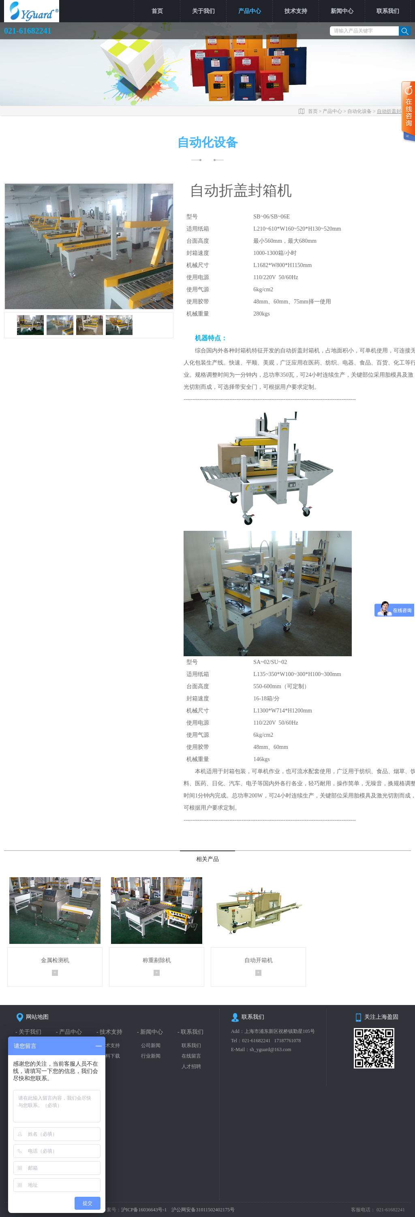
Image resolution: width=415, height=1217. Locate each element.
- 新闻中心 (150, 1031)
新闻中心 (342, 11)
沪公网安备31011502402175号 (203, 1209)
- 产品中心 (69, 1031)
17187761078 (287, 1040)
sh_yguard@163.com (270, 1049)
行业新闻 (150, 1055)
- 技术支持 (109, 1031)
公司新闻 (150, 1045)
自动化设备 (359, 111)
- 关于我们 (28, 1031)
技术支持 (296, 11)
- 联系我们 (190, 1031)
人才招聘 (191, 1066)
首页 (157, 11)
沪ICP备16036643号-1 (144, 1209)
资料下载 (110, 1055)
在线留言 (191, 1055)
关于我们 (203, 11)
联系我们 (387, 11)
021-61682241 (256, 1040)
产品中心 (249, 11)
